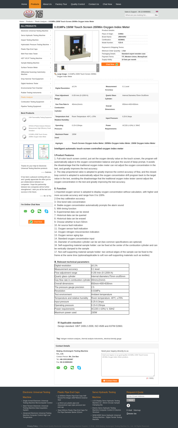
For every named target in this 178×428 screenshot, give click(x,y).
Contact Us (94, 4)
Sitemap (136, 410)
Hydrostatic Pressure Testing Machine (35, 45)
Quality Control (78, 4)
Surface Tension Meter (29, 67)
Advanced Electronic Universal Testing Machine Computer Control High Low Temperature (37, 415)
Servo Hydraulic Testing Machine (33, 35)
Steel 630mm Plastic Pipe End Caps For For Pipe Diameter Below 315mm (72, 411)
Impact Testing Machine (30, 40)
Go (156, 15)
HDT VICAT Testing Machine (31, 58)
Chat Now (107, 4)
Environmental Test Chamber (32, 88)
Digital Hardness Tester (29, 83)
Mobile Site (131, 414)
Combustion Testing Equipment (32, 102)
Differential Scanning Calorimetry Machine (33, 73)
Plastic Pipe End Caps (29, 49)
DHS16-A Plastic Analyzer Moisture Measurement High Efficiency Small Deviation (40, 128)
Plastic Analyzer (41, 22)
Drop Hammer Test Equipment (32, 79)
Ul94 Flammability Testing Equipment (40, 117)
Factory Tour (61, 4)
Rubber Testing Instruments (31, 93)
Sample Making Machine (30, 63)
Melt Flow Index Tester (29, 54)
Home (24, 4)
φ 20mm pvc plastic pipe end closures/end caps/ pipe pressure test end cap (71, 405)
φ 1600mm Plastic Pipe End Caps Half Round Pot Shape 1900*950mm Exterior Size (72, 398)
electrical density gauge (112, 339)
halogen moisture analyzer (71, 339)
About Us (47, 4)
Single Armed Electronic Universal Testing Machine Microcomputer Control (37, 402)
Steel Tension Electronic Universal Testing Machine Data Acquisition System (35, 408)
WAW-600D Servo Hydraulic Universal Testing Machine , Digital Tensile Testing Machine (107, 417)
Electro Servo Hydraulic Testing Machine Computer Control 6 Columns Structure (106, 410)
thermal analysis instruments (92, 339)
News (118, 4)
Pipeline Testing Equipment (31, 106)
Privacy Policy (32, 426)
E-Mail (129, 410)
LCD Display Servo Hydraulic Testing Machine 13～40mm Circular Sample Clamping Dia (106, 403)
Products (35, 4)
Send (131, 400)
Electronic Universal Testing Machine (34, 31)
